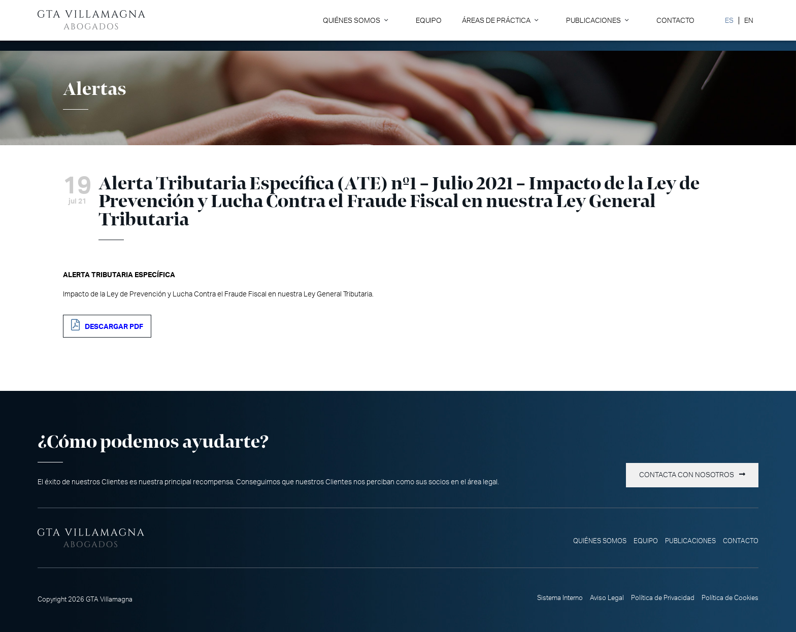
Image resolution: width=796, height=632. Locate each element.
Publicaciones (593, 20)
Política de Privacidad (662, 598)
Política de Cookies (730, 598)
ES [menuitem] (729, 20)
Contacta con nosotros (686, 475)
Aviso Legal (607, 598)
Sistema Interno (560, 598)
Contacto (675, 20)
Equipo (429, 20)
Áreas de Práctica (496, 20)
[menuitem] (729, 20)
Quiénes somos (351, 20)
